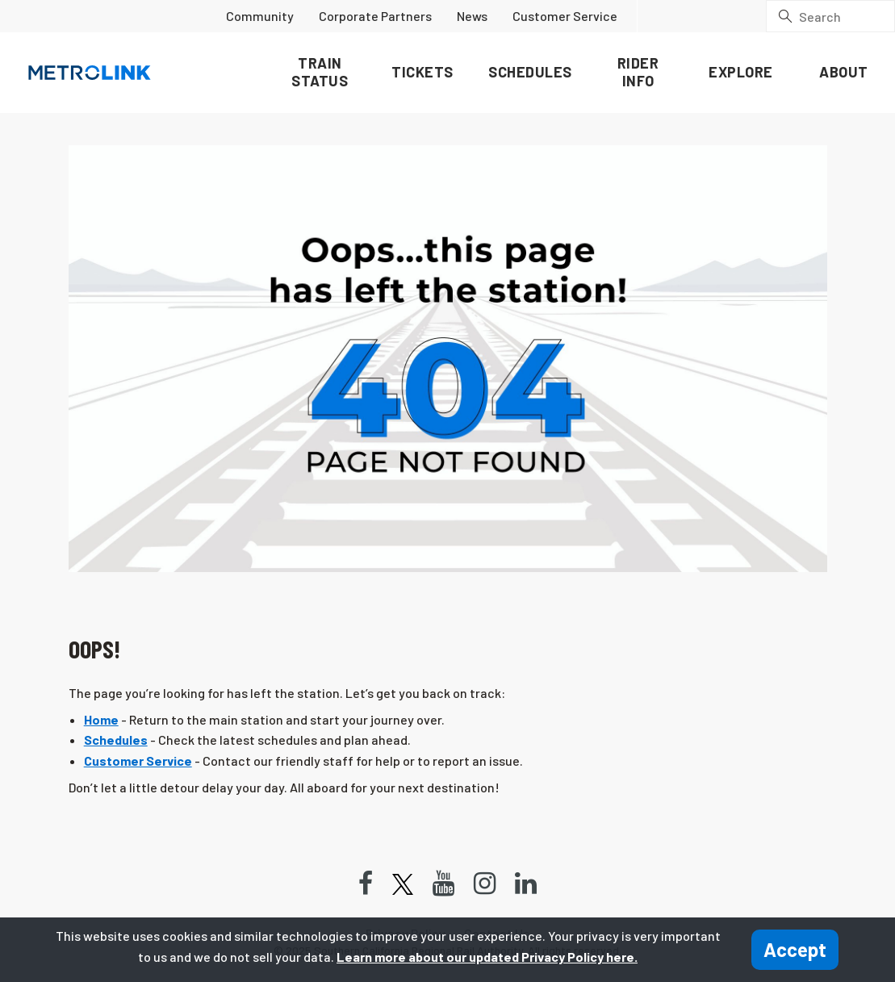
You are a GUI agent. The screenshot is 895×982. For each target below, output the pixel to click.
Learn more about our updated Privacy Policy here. (487, 956)
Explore (741, 72)
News (472, 15)
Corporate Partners (375, 15)
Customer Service (564, 15)
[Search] (830, 16)
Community (260, 15)
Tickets (422, 72)
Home (101, 719)
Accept (794, 949)
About (843, 72)
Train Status (319, 72)
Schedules (530, 72)
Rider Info (638, 72)
